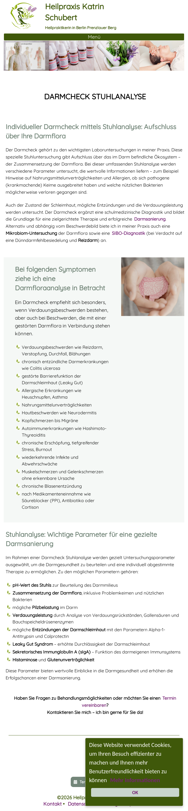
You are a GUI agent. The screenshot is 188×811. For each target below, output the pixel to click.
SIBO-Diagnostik (128, 233)
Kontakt (52, 804)
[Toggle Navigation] (94, 37)
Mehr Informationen (135, 780)
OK (135, 792)
